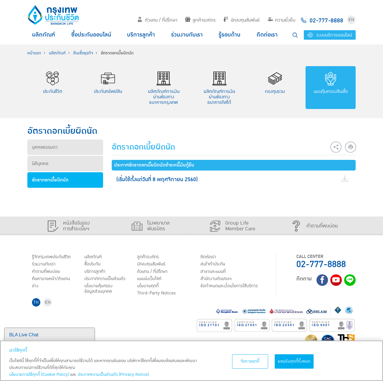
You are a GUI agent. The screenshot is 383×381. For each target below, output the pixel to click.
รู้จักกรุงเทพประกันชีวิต (51, 257)
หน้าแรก (34, 53)
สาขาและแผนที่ (213, 271)
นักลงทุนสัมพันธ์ (241, 20)
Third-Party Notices (156, 293)
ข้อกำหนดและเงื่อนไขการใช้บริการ (229, 286)
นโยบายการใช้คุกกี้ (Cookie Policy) (39, 374)
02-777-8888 (321, 264)
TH (36, 303)
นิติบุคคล (40, 163)
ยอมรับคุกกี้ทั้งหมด (294, 361)
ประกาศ (105, 279)
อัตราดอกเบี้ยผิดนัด (50, 180)
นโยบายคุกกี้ (148, 286)
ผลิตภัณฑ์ (43, 34)
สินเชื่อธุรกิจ (83, 53)
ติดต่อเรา (267, 34)
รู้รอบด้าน (229, 34)
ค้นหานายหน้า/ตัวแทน (51, 279)
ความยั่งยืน (281, 20)
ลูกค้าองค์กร (200, 20)
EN (351, 19)
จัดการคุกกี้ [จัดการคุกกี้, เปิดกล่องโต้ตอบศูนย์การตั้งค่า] (250, 361)
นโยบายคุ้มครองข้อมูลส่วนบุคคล (99, 289)
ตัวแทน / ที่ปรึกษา (157, 20)
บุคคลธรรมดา (45, 147)
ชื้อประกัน (93, 264)
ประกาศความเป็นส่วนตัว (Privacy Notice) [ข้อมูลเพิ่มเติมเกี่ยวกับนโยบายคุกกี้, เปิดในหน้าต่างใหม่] (113, 374)
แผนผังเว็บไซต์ (149, 279)
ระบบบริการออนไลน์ (329, 35)
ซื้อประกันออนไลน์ (91, 34)
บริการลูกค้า (141, 34)
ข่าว (35, 286)
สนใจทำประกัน (212, 264)
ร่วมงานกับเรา (187, 34)
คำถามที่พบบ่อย (46, 271)
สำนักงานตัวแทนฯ (216, 279)
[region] (191, 360)
